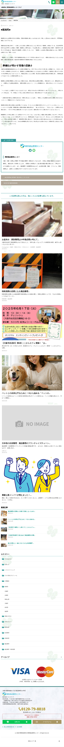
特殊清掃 (4, 299)
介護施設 (7, 581)
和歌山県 (7, 599)
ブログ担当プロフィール (11, 575)
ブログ (10, 20)
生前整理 (32, 247)
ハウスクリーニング (10, 570)
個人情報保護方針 (9, 726)
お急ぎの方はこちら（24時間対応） (32, 716)
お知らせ (11, 25)
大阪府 (11, 247)
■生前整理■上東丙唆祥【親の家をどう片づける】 (17, 177)
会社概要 (19, 726)
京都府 (6, 591)
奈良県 (6, 607)
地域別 (6, 586)
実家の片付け (17, 247)
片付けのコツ (25, 247)
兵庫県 (6, 595)
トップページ (4, 20)
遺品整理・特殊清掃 (10, 649)
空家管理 (7, 638)
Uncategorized (5, 247)
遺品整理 (38, 247)
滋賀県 (6, 611)
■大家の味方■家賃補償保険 (11, 183)
